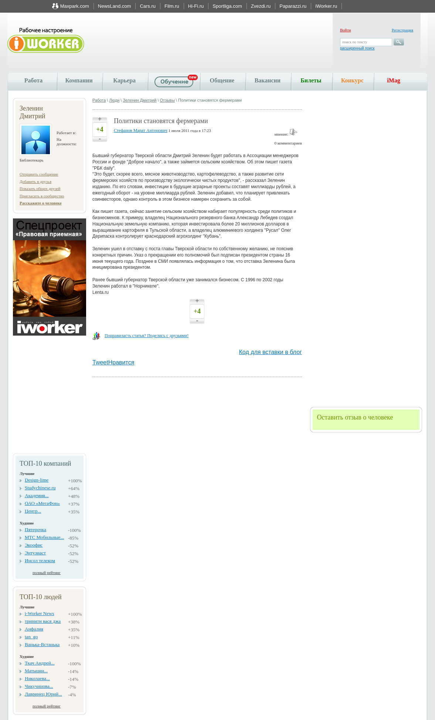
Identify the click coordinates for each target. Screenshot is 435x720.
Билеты (310, 80)
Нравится (121, 362)
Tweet (100, 362)
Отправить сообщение (39, 174)
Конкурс (352, 80)
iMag (393, 80)
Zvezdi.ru (261, 6)
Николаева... (37, 678)
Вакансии (268, 80)
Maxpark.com (74, 6)
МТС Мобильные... (44, 537)
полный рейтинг (47, 572)
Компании (78, 80)
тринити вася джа (43, 621)
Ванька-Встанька (42, 644)
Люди (114, 100)
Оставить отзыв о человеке (355, 417)
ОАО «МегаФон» (42, 503)
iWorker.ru (326, 6)
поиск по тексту (354, 42)
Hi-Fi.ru (196, 6)
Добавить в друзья (35, 181)
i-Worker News (39, 613)
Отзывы (167, 100)
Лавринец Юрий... (43, 694)
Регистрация (402, 30)
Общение (222, 80)
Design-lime (36, 480)
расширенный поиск (357, 48)
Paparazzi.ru (292, 6)
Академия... (37, 495)
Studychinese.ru (40, 487)
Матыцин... (36, 670)
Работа (33, 80)
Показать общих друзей (40, 188)
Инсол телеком (40, 560)
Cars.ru (148, 6)
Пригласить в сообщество (42, 196)
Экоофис (34, 545)
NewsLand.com (114, 6)
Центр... (33, 511)
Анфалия (34, 629)
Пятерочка (35, 529)
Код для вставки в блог (270, 352)
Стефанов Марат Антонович (140, 130)
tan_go (31, 636)
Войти (345, 30)
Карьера (124, 80)
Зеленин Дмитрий (139, 100)
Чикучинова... (39, 686)
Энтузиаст (35, 553)
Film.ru (171, 6)
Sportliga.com (227, 6)
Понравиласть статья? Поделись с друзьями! (146, 335)
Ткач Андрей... (40, 663)
